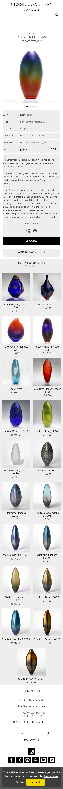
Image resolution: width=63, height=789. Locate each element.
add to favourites (31, 252)
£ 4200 (47, 474)
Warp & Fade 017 (47, 305)
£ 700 (15, 477)
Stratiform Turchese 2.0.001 (16, 514)
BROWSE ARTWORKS (32, 41)
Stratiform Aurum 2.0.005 (47, 640)
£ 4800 (15, 559)
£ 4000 (47, 308)
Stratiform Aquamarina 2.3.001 (47, 514)
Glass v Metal (16, 389)
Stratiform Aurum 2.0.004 (31, 679)
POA (47, 520)
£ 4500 (15, 604)
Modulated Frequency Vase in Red (47, 390)
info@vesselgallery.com (31, 706)
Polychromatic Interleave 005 (16, 348)
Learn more (51, 776)
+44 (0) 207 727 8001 (31, 700)
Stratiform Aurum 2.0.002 (47, 597)
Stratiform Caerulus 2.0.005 (16, 640)
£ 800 (15, 311)
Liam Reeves (32, 33)
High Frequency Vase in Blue (16, 306)
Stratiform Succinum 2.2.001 (15, 599)
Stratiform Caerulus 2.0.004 (16, 555)
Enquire (31, 240)
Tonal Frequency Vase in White (16, 472)
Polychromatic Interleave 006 (47, 348)
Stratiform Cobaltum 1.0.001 (16, 431)
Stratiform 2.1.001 (47, 471)
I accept (35, 782)
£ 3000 (15, 393)
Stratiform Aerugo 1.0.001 (47, 431)
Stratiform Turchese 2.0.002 (47, 556)
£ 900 (47, 396)
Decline (19, 782)
